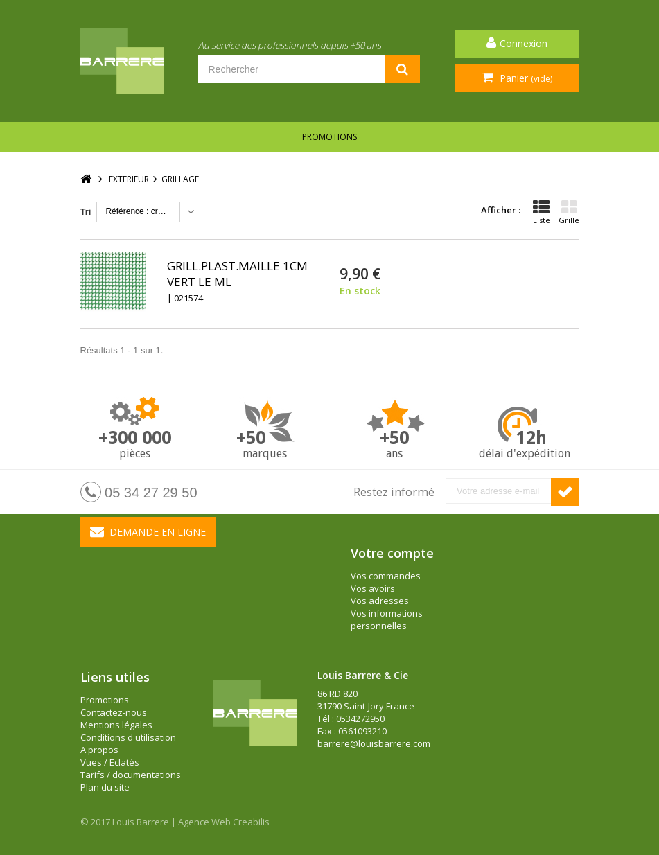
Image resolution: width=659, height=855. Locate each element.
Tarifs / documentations (130, 774)
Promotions (329, 137)
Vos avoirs (373, 588)
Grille (569, 212)
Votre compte (392, 553)
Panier (524, 78)
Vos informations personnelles (387, 619)
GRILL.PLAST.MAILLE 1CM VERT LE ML (237, 274)
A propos (99, 749)
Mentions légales (116, 725)
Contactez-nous (113, 712)
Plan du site (105, 787)
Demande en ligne (148, 531)
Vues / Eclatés (109, 762)
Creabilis (251, 822)
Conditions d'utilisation (128, 737)
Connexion (523, 43)
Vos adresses (380, 600)
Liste (541, 212)
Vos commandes (386, 576)
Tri (85, 211)
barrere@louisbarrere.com (373, 743)
